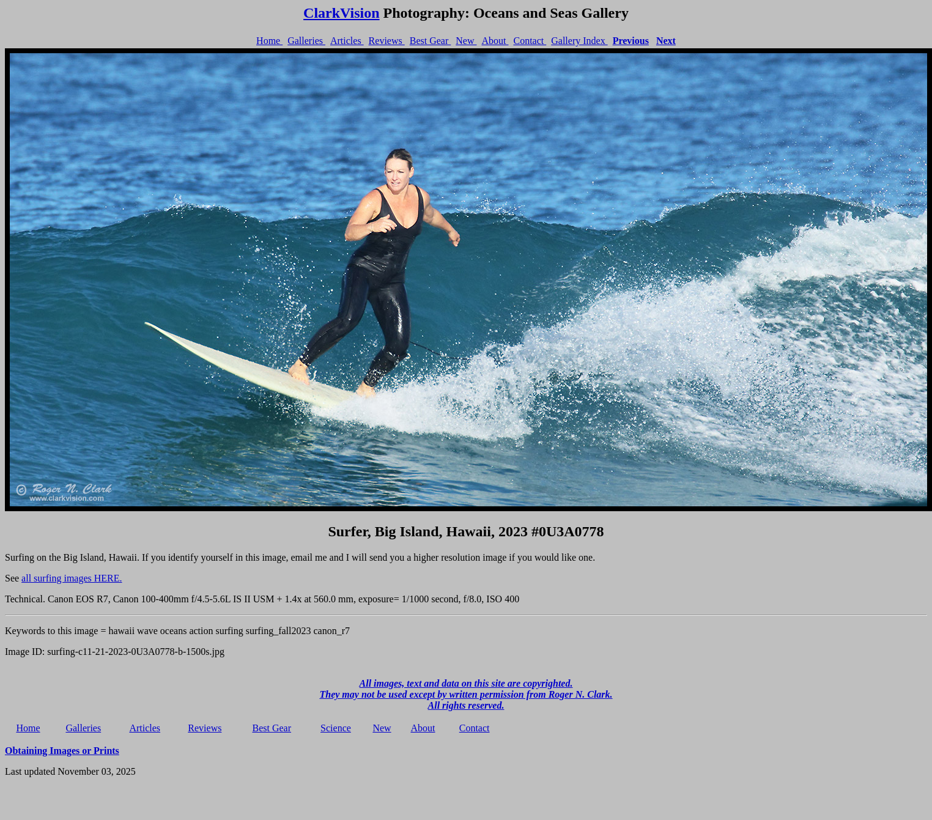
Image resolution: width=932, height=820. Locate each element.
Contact (529, 40)
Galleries (306, 40)
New (466, 40)
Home (269, 40)
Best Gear (430, 40)
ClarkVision (341, 13)
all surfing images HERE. (71, 578)
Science (335, 728)
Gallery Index (579, 40)
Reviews (387, 40)
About (494, 40)
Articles (347, 40)
